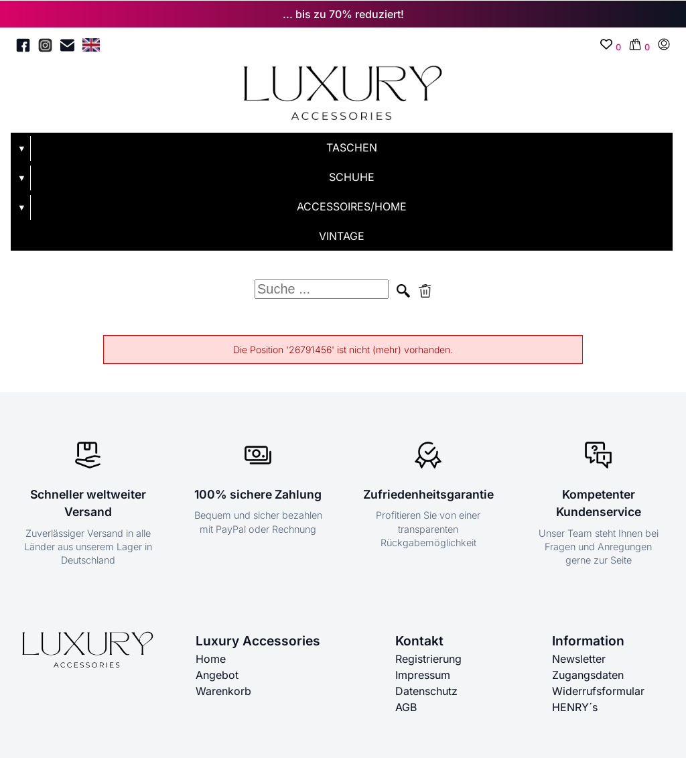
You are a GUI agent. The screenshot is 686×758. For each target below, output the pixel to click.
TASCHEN (351, 147)
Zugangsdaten (588, 675)
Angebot (217, 675)
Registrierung (428, 659)
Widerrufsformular (598, 691)
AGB (406, 707)
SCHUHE (351, 177)
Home (211, 659)
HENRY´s (575, 707)
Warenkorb (223, 691)
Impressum (422, 675)
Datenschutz (426, 691)
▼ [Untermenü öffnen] (21, 148)
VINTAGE (341, 236)
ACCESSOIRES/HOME (352, 206)
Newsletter (579, 659)
